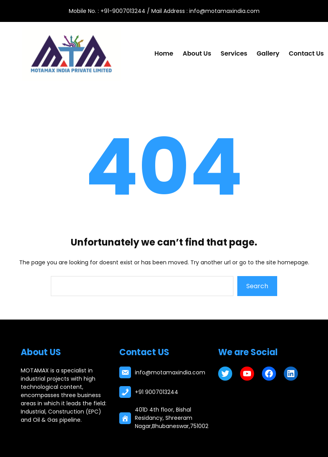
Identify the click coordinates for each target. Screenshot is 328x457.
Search (257, 286)
